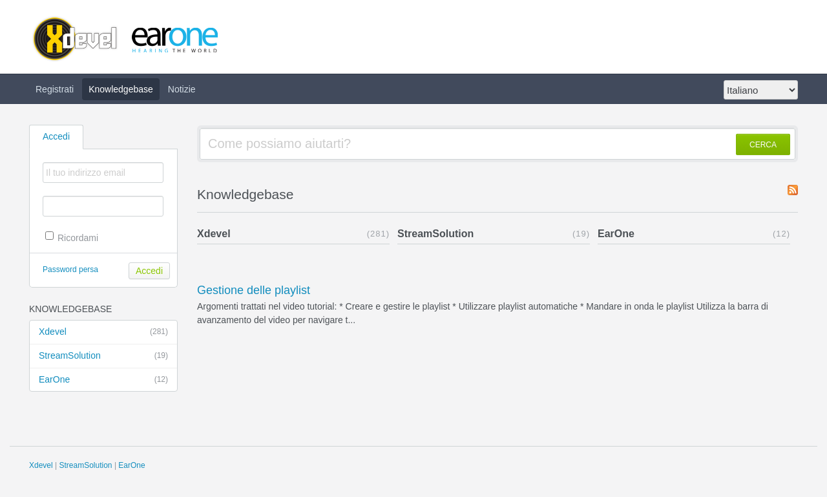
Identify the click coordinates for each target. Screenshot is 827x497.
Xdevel (103, 332)
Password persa (70, 269)
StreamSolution (103, 356)
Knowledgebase (121, 89)
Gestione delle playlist (253, 290)
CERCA (763, 144)
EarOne (103, 380)
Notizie (182, 89)
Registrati (55, 89)
